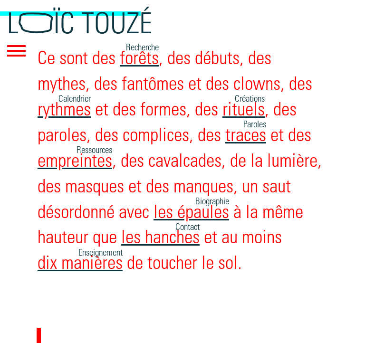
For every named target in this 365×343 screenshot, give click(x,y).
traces (245, 133)
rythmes (64, 107)
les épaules (191, 210)
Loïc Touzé (79, 21)
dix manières (80, 261)
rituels (243, 107)
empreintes (75, 159)
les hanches (160, 235)
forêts (139, 56)
